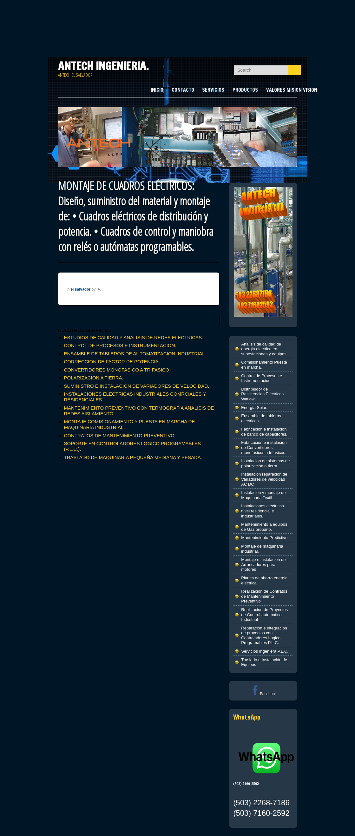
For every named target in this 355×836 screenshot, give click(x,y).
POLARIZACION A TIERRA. (93, 377)
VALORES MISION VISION (291, 89)
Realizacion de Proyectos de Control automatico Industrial (264, 614)
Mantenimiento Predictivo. (265, 537)
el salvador (80, 289)
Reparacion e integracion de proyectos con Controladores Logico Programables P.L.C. (264, 635)
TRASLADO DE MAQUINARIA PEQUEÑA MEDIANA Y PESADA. (133, 457)
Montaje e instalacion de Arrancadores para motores (263, 564)
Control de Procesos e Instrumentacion (261, 378)
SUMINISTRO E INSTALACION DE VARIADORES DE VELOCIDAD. (136, 386)
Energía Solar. (254, 407)
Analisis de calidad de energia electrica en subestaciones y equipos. (264, 349)
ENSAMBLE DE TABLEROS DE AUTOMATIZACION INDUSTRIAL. (135, 353)
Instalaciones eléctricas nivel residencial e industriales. (262, 511)
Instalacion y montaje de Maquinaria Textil (263, 495)
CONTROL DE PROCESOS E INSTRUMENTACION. (120, 345)
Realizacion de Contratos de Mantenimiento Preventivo (264, 596)
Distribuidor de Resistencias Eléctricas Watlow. (262, 394)
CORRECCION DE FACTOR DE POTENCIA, (112, 361)
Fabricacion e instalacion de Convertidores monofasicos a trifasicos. (263, 447)
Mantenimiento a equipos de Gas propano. (264, 527)
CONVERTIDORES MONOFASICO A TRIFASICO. (117, 369)
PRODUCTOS (245, 89)
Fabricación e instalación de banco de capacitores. (264, 432)
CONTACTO (183, 89)
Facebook (263, 694)
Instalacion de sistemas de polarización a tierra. (265, 463)
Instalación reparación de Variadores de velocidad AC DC (264, 479)
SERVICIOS (213, 89)
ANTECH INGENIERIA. (103, 66)
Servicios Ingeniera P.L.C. (264, 651)
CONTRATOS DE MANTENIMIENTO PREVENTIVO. (120, 435)
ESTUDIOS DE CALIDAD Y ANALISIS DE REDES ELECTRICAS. (133, 337)
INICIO (157, 89)
